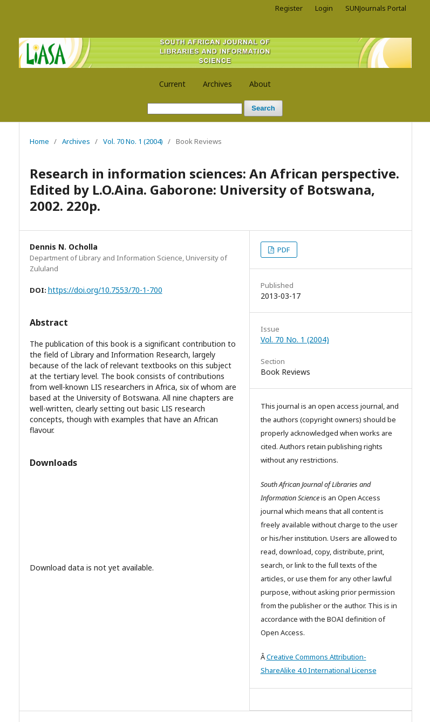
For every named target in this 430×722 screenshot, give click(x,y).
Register (289, 8)
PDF (283, 250)
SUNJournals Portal (375, 8)
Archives (217, 84)
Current (172, 84)
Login (324, 8)
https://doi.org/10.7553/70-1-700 (105, 290)
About (260, 84)
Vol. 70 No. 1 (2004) (133, 141)
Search (263, 108)
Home (39, 141)
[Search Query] (194, 108)
